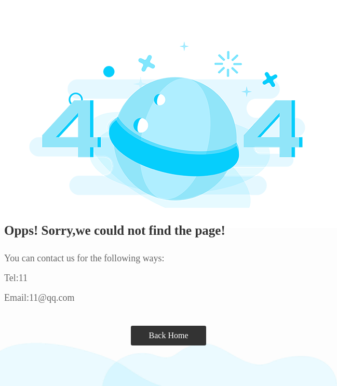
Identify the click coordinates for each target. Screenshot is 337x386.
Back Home (168, 335)
